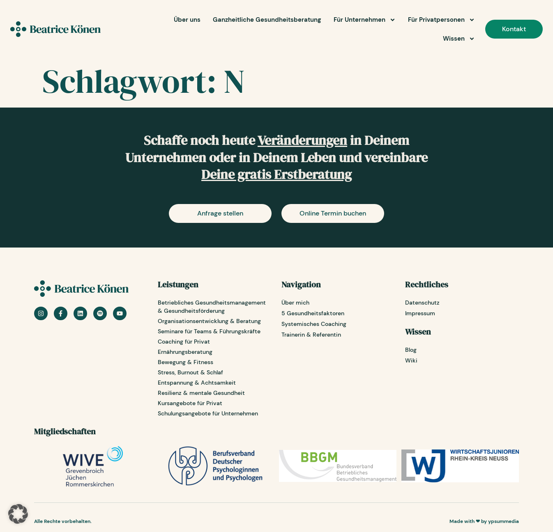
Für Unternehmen (365, 20)
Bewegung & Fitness (185, 362)
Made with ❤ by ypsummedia (484, 521)
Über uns (187, 20)
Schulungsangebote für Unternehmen (208, 413)
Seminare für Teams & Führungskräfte (209, 331)
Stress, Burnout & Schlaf (190, 372)
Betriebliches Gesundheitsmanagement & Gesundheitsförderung (212, 306)
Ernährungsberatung (185, 351)
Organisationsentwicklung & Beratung (209, 321)
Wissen (459, 39)
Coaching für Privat (184, 341)
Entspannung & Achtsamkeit (197, 382)
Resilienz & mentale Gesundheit (201, 393)
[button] (18, 514)
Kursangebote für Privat (190, 403)
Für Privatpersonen (441, 20)
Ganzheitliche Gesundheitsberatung (267, 20)
